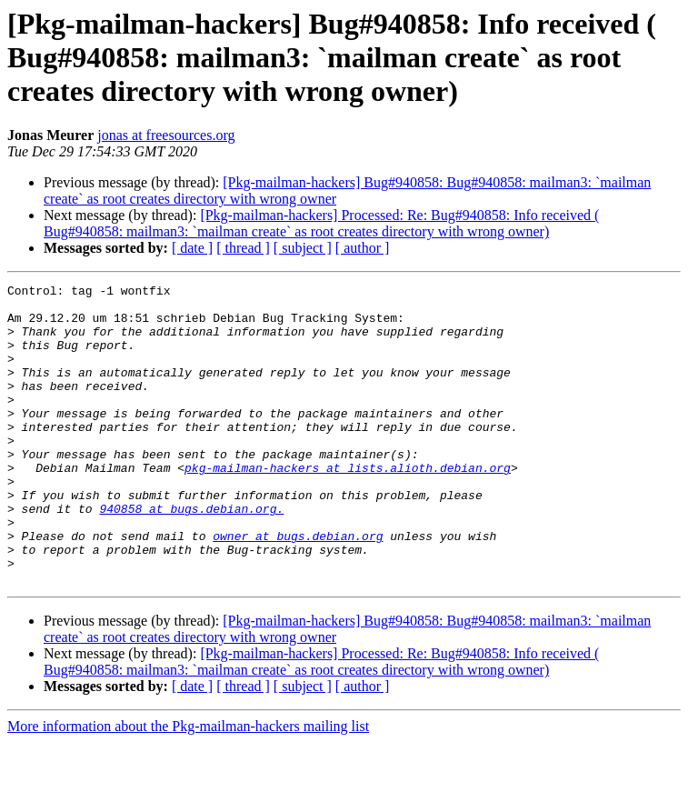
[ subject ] (303, 248)
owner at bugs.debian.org (298, 587)
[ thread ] (243, 248)
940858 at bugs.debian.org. (191, 554)
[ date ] (192, 248)
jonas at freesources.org (165, 135)
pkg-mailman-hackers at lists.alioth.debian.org (347, 505)
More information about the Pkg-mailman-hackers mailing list (188, 786)
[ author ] (362, 248)
